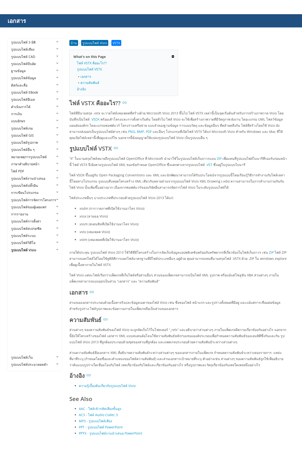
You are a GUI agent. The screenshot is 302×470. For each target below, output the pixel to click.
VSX (18, 343)
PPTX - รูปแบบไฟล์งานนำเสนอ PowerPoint (110, 433)
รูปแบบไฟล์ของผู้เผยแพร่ (34, 207)
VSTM (20, 328)
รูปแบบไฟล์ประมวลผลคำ (34, 364)
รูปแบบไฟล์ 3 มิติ (34, 42)
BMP (140, 131)
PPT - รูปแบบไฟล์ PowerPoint (101, 427)
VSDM (20, 285)
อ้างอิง (81, 89)
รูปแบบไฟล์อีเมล (34, 99)
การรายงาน (34, 214)
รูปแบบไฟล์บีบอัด (34, 63)
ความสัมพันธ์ (89, 82)
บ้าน (74, 43)
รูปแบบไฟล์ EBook (34, 92)
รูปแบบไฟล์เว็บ (34, 357)
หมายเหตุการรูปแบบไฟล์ (34, 157)
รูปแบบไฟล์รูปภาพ (34, 142)
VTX (18, 350)
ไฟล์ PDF (34, 171)
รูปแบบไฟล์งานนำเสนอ (34, 178)
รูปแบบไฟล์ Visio (34, 250)
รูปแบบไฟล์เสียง (34, 49)
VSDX (20, 293)
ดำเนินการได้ (34, 106)
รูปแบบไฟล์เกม (34, 128)
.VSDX (95, 119)
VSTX (20, 336)
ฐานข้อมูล (34, 71)
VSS (18, 300)
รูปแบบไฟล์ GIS (34, 135)
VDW (19, 264)
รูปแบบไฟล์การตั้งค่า (34, 221)
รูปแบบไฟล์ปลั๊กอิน (34, 185)
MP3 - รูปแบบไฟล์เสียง (95, 421)
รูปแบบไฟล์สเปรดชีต (34, 228)
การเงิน (34, 114)
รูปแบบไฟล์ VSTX (89, 69)
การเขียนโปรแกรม (34, 192)
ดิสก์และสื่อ (34, 85)
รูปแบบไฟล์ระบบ (34, 235)
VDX (19, 271)
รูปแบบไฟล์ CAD (34, 56)
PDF (149, 131)
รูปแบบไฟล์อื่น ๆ (34, 149)
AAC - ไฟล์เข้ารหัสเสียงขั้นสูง (100, 408)
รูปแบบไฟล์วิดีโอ (34, 242)
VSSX (19, 314)
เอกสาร (17, 21)
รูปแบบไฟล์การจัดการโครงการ (34, 200)
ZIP (219, 158)
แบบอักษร (34, 121)
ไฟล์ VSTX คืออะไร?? (92, 63)
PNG (131, 131)
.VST (209, 164)
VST (18, 321)
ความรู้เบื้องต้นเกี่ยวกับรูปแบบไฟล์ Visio (107, 385)
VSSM (20, 307)
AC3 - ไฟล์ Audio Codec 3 (98, 415)
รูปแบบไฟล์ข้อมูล (34, 78)
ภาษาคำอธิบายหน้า (34, 164)
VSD (19, 278)
